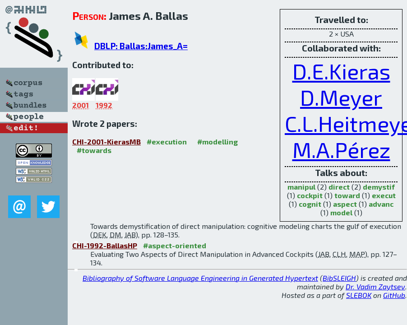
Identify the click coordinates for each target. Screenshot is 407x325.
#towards (94, 150)
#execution (167, 141)
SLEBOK (358, 295)
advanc (381, 204)
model (341, 212)
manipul (301, 186)
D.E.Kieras (341, 71)
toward (347, 195)
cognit (310, 204)
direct (339, 186)
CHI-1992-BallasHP (104, 245)
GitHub (394, 295)
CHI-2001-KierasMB (106, 141)
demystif (379, 186)
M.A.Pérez (341, 149)
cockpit (310, 195)
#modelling (217, 141)
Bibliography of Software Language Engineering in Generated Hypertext (200, 278)
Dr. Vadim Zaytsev (375, 286)
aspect (345, 204)
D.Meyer (341, 97)
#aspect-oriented (174, 245)
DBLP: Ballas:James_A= (141, 46)
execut (384, 195)
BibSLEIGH (339, 278)
